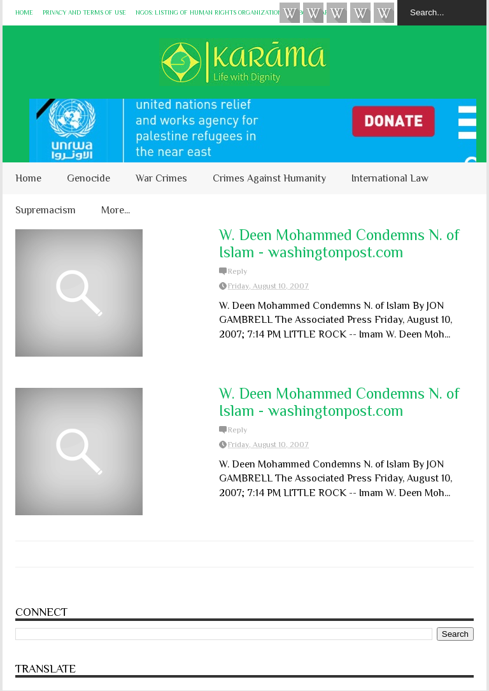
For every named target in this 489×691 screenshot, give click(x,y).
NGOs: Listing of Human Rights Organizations (210, 12)
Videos (290, 13)
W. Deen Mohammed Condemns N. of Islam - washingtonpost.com (339, 243)
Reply (237, 271)
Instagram (360, 13)
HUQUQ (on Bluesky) (313, 13)
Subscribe (337, 13)
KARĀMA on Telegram (384, 13)
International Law (390, 178)
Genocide (88, 178)
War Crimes (161, 178)
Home (24, 12)
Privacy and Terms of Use (84, 12)
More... (115, 210)
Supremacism (45, 210)
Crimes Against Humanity (269, 178)
